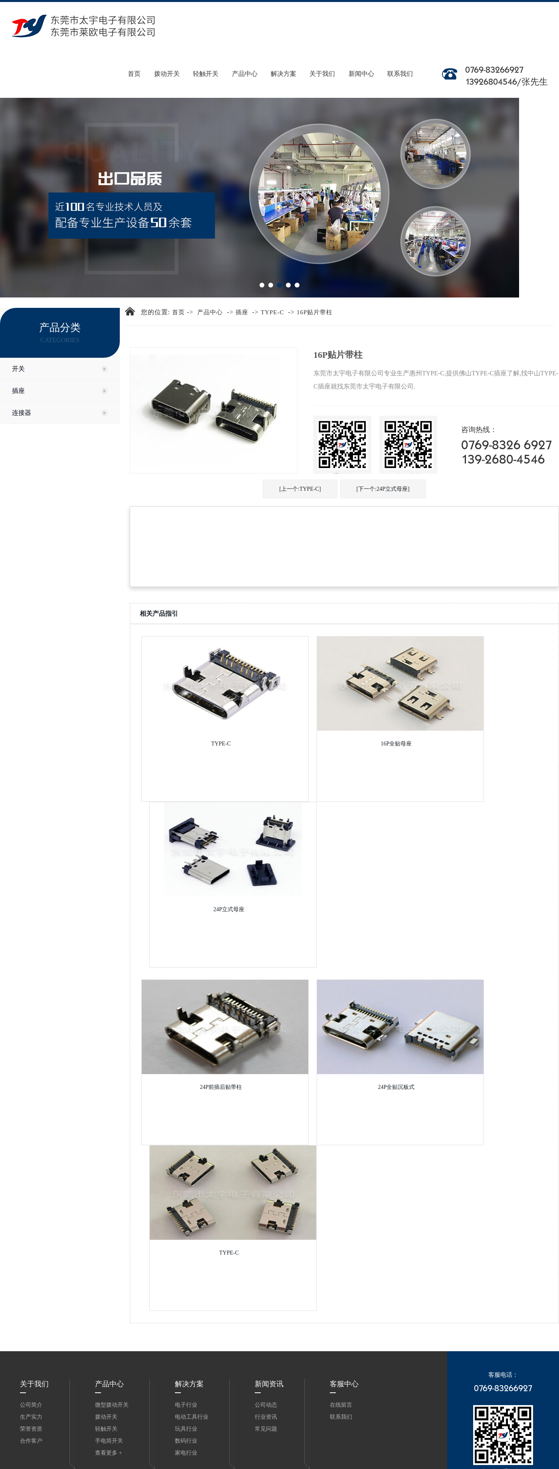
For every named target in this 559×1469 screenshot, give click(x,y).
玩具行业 (186, 1429)
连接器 (21, 412)
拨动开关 (169, 63)
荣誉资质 (31, 1429)
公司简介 (31, 1405)
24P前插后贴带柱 (221, 1087)
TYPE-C (272, 312)
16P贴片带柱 (315, 312)
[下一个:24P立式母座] (383, 489)
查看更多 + (108, 1453)
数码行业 (186, 1441)
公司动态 (266, 1405)
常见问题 (266, 1429)
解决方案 (285, 63)
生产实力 (31, 1417)
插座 (18, 390)
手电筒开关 (109, 1441)
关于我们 (323, 63)
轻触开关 (208, 63)
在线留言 (341, 1405)
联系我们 (400, 63)
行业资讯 (266, 1417)
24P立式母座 (229, 909)
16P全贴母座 (396, 744)
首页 (137, 63)
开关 (18, 368)
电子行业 (186, 1405)
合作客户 (31, 1441)
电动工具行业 (191, 1417)
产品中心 (246, 63)
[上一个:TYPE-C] (300, 489)
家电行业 (186, 1453)
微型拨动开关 (112, 1405)
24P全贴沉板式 (396, 1087)
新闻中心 (362, 63)
